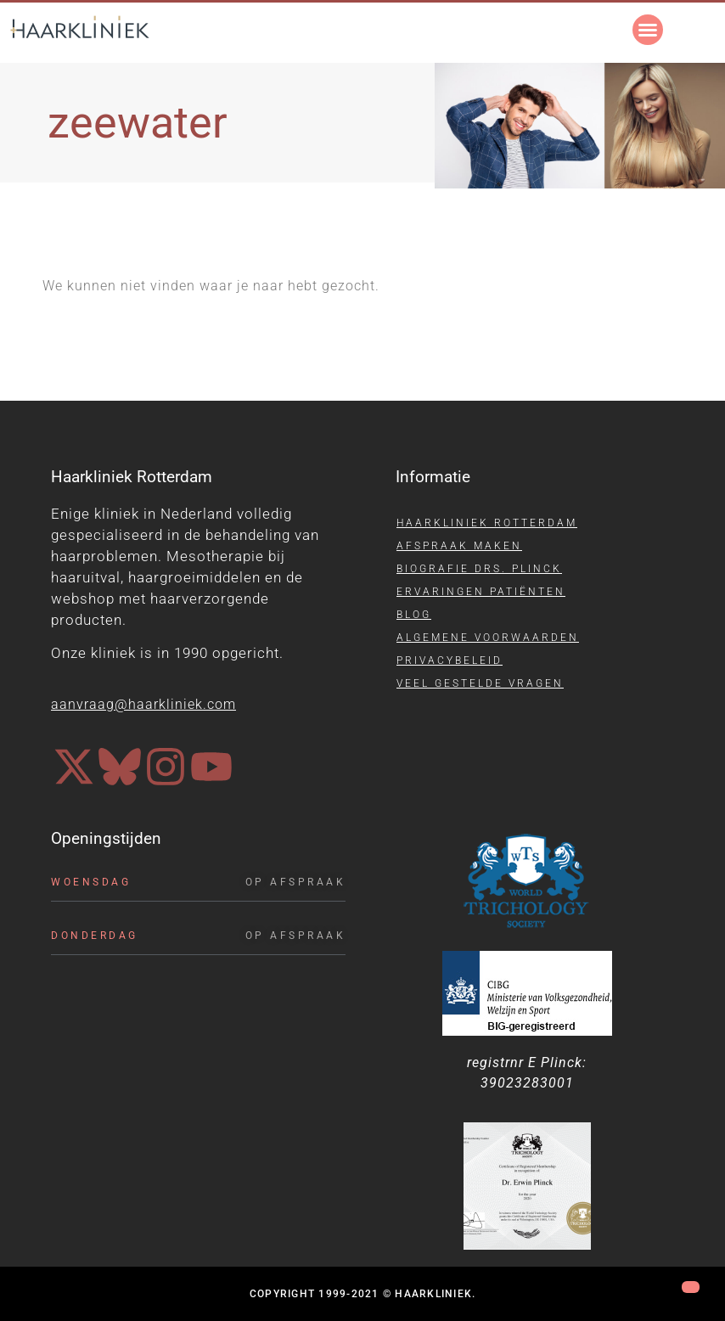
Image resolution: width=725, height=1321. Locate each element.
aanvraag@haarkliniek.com (143, 704)
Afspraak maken (459, 546)
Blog (413, 615)
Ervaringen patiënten (480, 592)
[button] (647, 29)
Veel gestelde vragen (480, 683)
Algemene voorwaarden (487, 638)
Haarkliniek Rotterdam (486, 523)
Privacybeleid (449, 660)
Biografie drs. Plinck (479, 569)
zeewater (138, 123)
